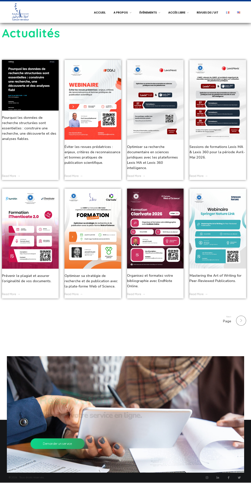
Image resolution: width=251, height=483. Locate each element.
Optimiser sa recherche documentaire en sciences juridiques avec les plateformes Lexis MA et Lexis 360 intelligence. (152, 157)
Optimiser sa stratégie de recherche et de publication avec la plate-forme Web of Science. (91, 281)
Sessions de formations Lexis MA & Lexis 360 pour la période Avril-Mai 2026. (217, 152)
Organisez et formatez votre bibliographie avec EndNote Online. (150, 280)
